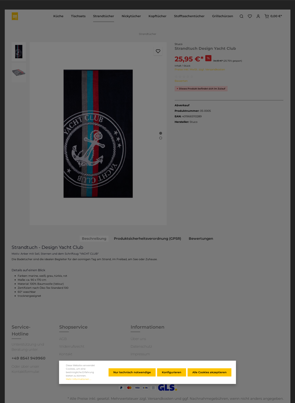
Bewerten (181, 81)
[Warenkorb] (273, 16)
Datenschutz (141, 346)
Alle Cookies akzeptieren (209, 377)
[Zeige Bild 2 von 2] (160, 138)
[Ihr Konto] (258, 16)
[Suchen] (241, 16)
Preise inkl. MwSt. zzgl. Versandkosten (200, 69)
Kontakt (66, 354)
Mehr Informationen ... (78, 383)
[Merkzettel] (250, 16)
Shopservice (73, 327)
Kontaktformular (25, 372)
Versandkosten (160, 399)
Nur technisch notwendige (132, 377)
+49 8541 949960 (29, 358)
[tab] (94, 239)
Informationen (147, 327)
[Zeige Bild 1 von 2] (160, 133)
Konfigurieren (171, 377)
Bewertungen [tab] (201, 238)
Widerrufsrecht (72, 346)
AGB (63, 339)
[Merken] (158, 51)
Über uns (138, 339)
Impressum (140, 354)
